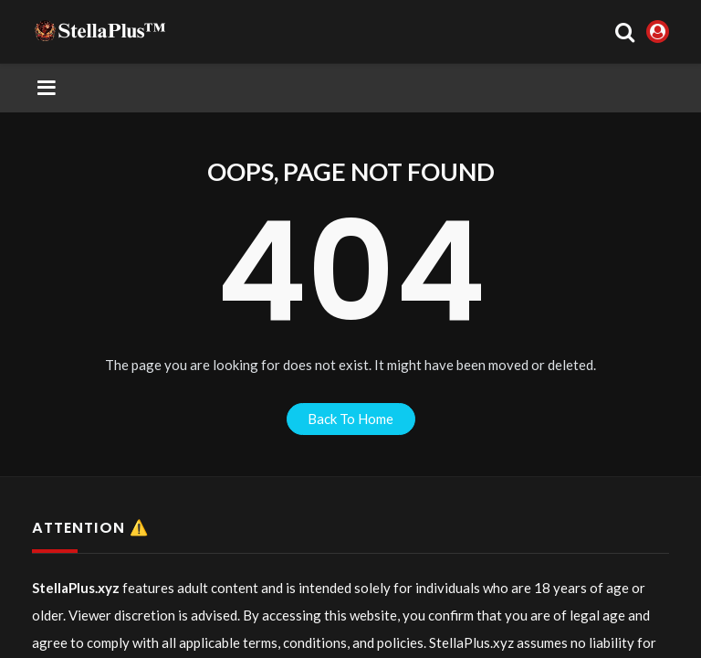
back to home (350, 418)
